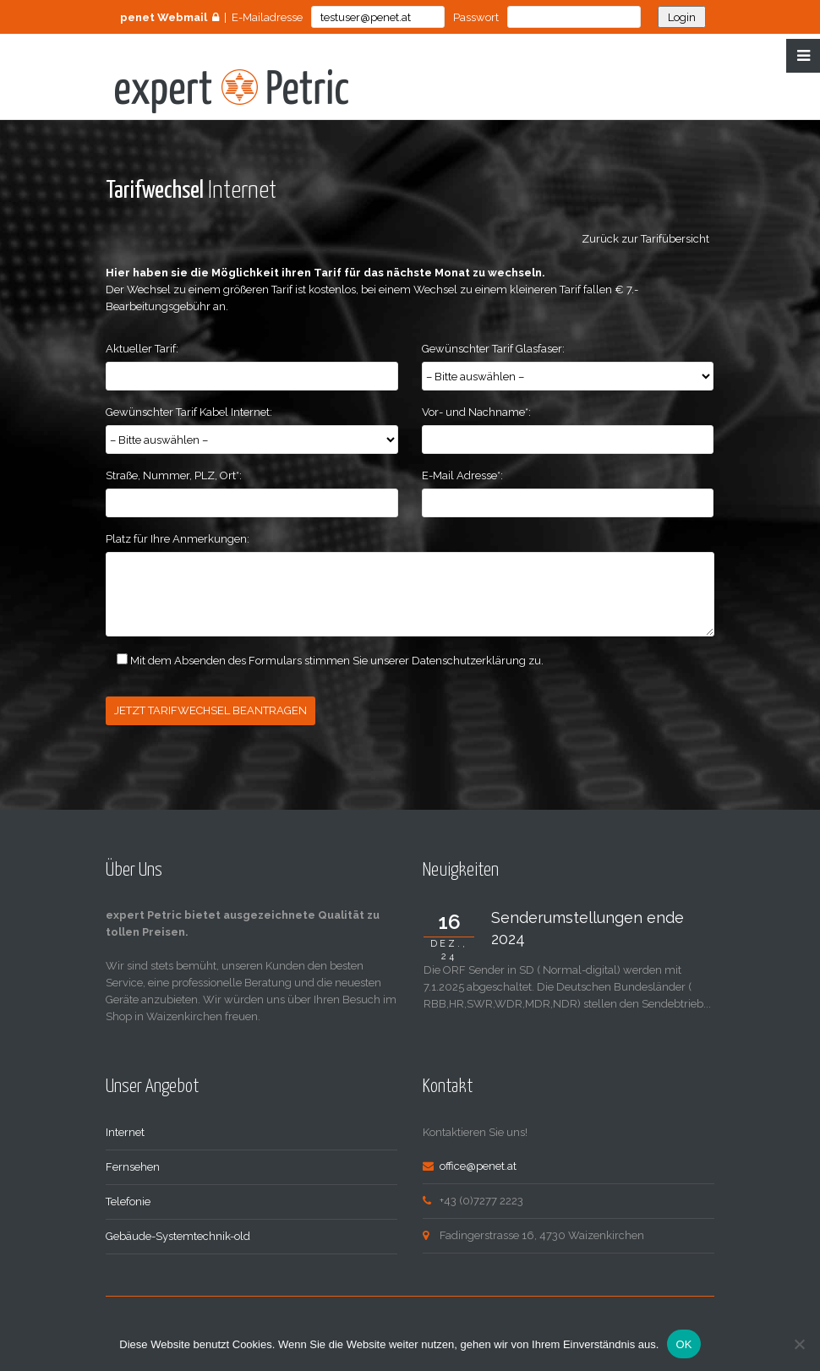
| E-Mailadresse (211, 17)
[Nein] (798, 1343)
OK (683, 1344)
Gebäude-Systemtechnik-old (178, 1234)
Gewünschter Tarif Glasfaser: (493, 348)
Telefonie (128, 1199)
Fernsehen (133, 1165)
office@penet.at (478, 1164)
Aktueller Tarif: (142, 348)
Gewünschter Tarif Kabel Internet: (189, 412)
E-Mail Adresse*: (462, 475)
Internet (125, 1130)
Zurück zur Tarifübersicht (648, 238)
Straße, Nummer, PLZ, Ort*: (174, 475)
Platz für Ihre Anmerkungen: (177, 539)
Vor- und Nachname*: (476, 412)
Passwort (476, 17)
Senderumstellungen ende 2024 (587, 926)
